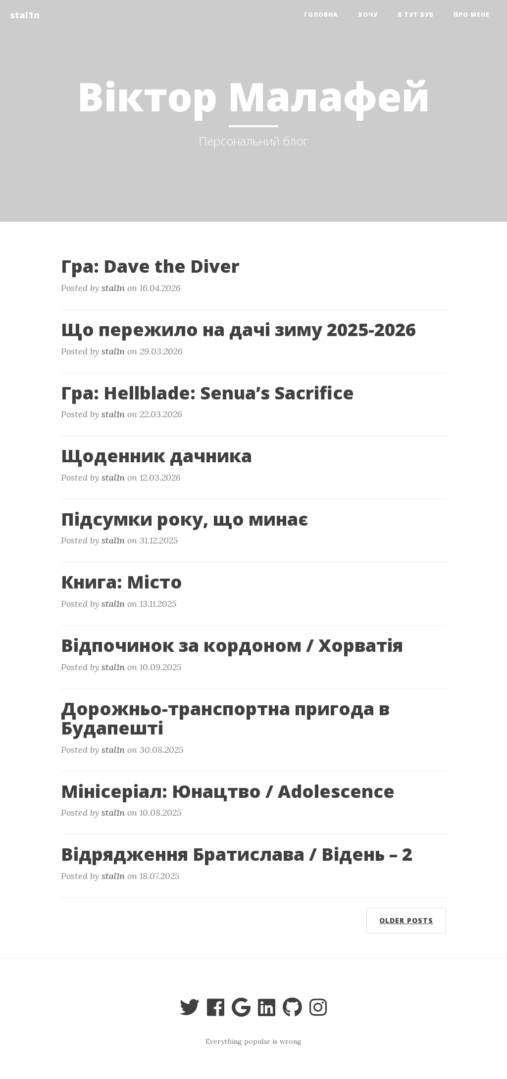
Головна (321, 14)
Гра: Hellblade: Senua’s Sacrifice (207, 393)
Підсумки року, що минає (184, 519)
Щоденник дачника (156, 455)
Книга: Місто (121, 582)
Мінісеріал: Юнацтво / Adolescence (228, 791)
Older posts (406, 920)
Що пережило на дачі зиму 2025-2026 (238, 329)
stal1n (25, 15)
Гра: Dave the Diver (150, 266)
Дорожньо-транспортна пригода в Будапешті (225, 718)
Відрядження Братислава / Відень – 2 (236, 854)
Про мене (472, 14)
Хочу (368, 14)
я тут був (416, 14)
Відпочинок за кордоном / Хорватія (232, 645)
